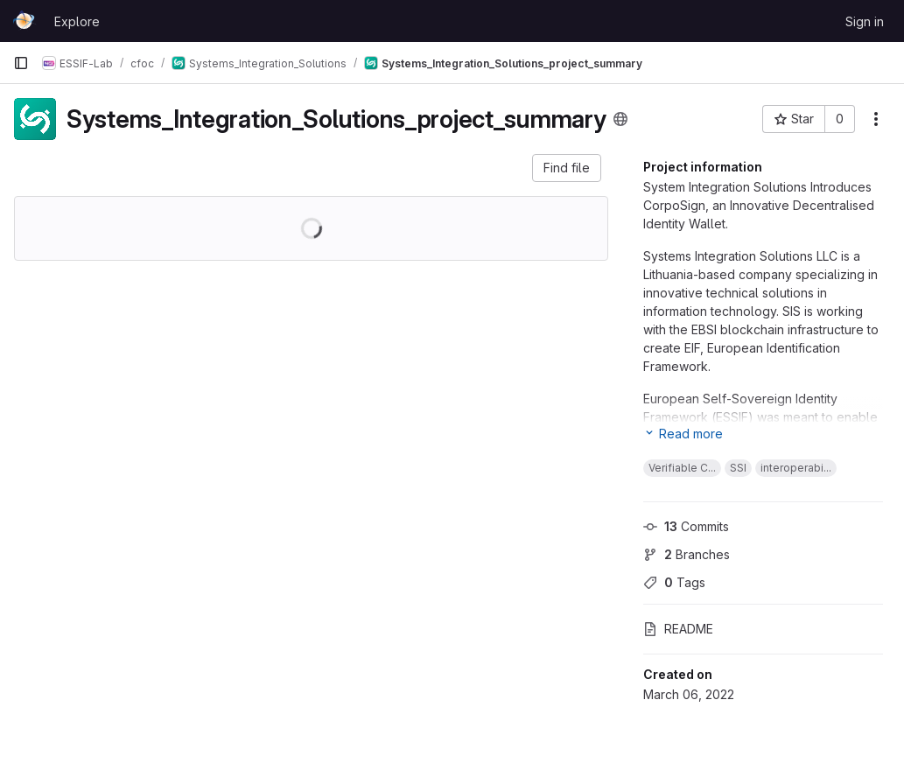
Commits (686, 526)
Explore (77, 21)
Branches (686, 554)
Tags (674, 582)
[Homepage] (25, 21)
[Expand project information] (683, 433)
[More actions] (876, 119)
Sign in (864, 21)
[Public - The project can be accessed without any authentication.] (620, 119)
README (678, 628)
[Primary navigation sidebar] (21, 63)
